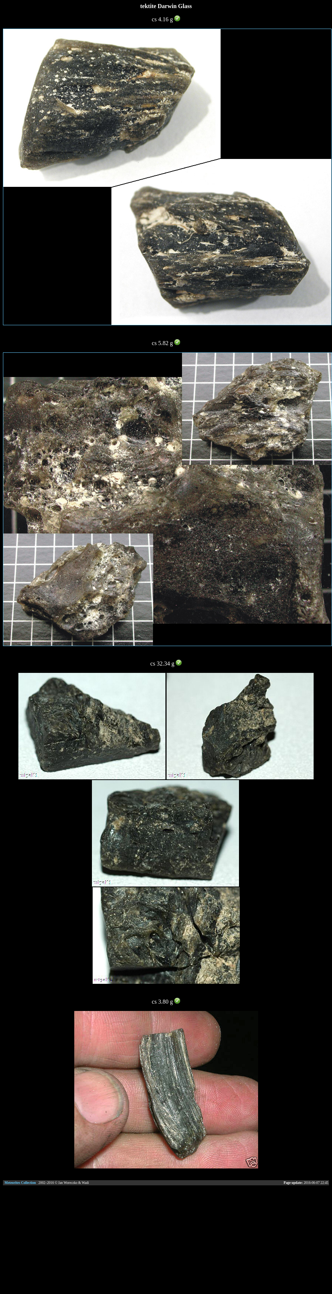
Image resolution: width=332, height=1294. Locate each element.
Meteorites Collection (20, 1183)
